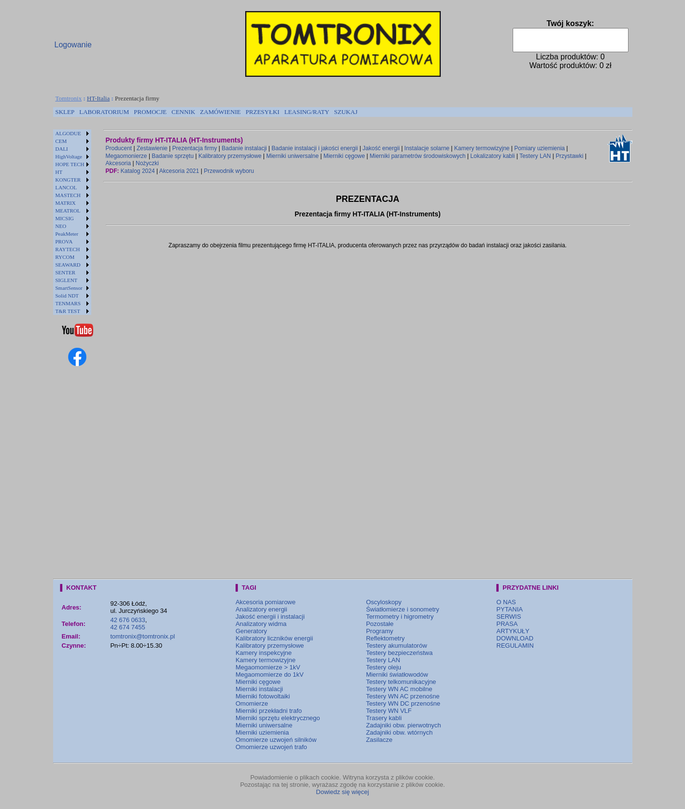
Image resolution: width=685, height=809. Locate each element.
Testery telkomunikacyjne (401, 681)
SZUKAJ (345, 111)
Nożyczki (147, 163)
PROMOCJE (150, 111)
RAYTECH (68, 249)
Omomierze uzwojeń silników (276, 739)
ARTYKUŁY (512, 631)
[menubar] (206, 112)
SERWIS (508, 616)
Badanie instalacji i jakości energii (315, 148)
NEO (61, 226)
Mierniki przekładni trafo (269, 710)
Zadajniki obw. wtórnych (399, 732)
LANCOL (66, 187)
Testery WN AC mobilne (399, 689)
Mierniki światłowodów (397, 674)
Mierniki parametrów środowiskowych (418, 156)
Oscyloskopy (384, 602)
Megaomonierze (126, 156)
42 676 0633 (127, 620)
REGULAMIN (514, 645)
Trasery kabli (384, 718)
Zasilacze (379, 739)
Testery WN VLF (389, 710)
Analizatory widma (261, 623)
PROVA (64, 241)
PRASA (506, 623)
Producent (119, 148)
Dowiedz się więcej (342, 791)
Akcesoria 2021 (179, 171)
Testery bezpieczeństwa (399, 652)
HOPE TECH (70, 164)
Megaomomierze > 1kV (268, 667)
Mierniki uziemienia (262, 732)
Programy (379, 631)
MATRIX (66, 203)
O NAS (506, 602)
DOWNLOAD (514, 638)
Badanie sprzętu (173, 156)
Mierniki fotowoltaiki (263, 696)
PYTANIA (509, 609)
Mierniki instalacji (259, 689)
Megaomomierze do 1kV (270, 674)
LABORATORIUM (104, 111)
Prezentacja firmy (194, 148)
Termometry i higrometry (399, 616)
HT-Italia (98, 98)
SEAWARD (68, 265)
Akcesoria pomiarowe (265, 602)
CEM (61, 141)
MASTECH (68, 195)
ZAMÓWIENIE (220, 111)
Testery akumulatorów (396, 645)
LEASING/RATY (306, 111)
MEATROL (68, 210)
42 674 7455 (127, 627)
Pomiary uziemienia (539, 148)
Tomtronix (69, 98)
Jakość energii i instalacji (270, 616)
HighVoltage (69, 156)
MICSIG (65, 218)
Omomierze (252, 703)
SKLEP (65, 111)
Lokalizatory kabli (492, 156)
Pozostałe (379, 623)
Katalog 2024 (138, 171)
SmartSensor (69, 288)
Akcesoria (118, 163)
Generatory (251, 631)
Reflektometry (385, 638)
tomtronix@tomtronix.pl (142, 636)
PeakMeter (67, 234)
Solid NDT (67, 295)
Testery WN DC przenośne (403, 703)
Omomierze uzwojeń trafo (271, 747)
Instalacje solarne (427, 148)
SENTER (66, 272)
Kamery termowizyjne (482, 148)
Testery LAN (535, 156)
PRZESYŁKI (263, 111)
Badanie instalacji (244, 148)
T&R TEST (68, 311)
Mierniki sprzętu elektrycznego (278, 718)
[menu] (72, 222)
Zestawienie (152, 148)
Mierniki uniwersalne (292, 156)
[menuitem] (65, 112)
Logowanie (73, 45)
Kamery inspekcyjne (264, 652)
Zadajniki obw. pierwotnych (403, 725)
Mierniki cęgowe (344, 156)
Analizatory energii (261, 609)
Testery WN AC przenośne (402, 696)
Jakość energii (381, 148)
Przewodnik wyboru (229, 171)
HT (59, 172)
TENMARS (68, 303)
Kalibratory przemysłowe (230, 156)
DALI (62, 149)
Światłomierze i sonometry (402, 609)
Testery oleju (383, 667)
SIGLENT (67, 280)
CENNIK (183, 111)
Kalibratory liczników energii (274, 638)
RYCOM (65, 257)
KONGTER (68, 180)
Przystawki (569, 156)
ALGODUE (68, 133)
